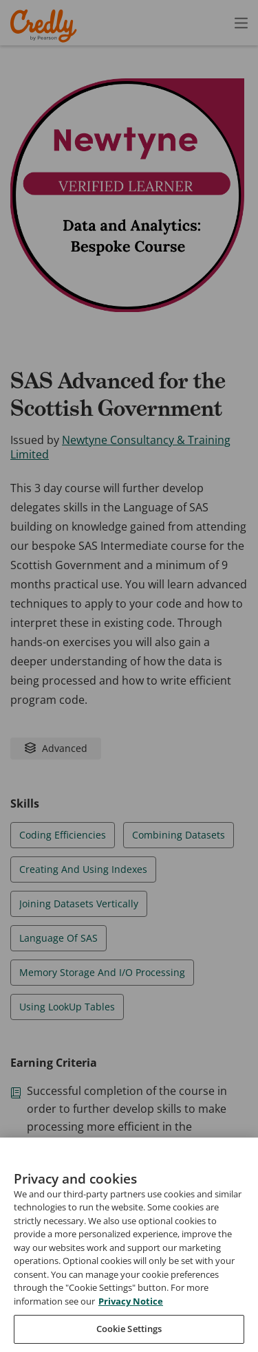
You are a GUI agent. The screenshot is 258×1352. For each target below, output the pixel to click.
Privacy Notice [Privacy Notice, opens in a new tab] (130, 1326)
